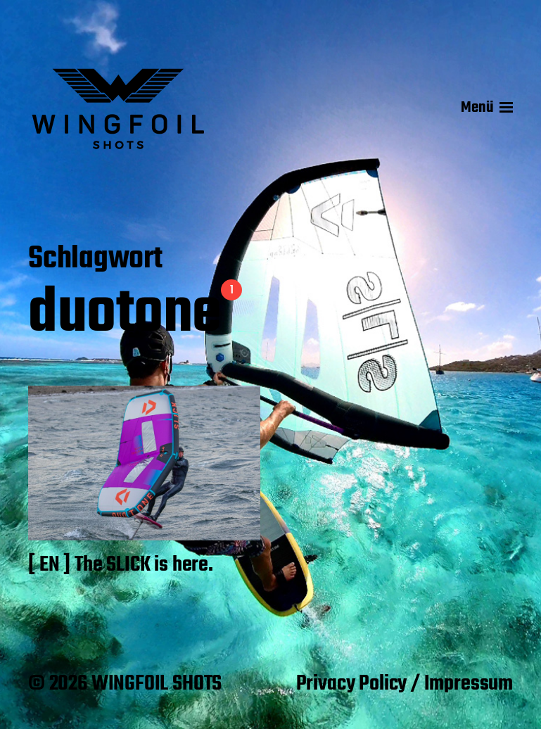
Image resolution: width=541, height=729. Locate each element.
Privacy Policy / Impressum (404, 684)
